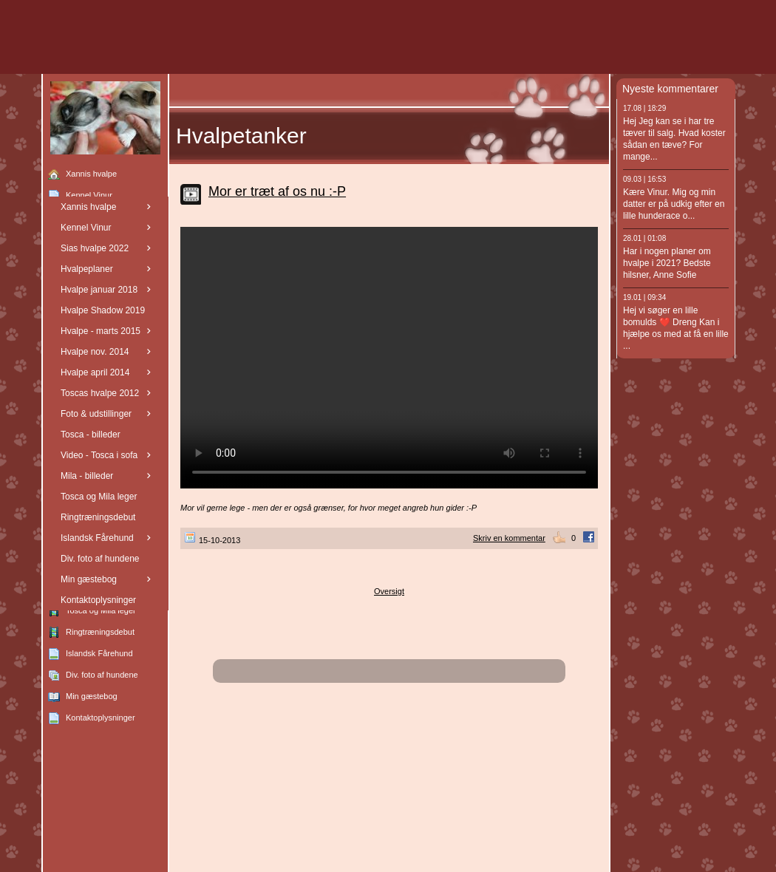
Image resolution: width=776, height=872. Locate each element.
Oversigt (389, 591)
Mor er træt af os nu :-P (277, 191)
